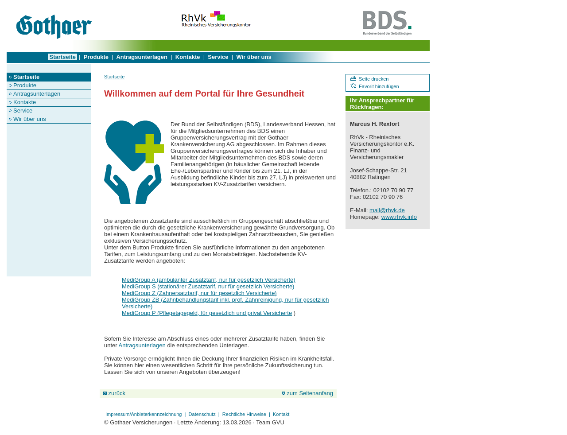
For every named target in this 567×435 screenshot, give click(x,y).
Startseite (62, 57)
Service (218, 57)
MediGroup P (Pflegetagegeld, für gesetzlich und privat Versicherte (207, 313)
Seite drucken (369, 79)
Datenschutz (202, 414)
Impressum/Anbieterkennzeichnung (143, 414)
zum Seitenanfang (307, 393)
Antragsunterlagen (142, 57)
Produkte (96, 57)
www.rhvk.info (399, 217)
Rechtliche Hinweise (244, 414)
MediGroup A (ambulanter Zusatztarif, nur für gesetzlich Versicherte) (208, 279)
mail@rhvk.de (387, 210)
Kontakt (281, 414)
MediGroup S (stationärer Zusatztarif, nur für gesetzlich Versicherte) (208, 286)
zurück (114, 393)
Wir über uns (254, 57)
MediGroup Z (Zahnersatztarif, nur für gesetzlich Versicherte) (199, 293)
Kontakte (188, 57)
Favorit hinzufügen (374, 86)
